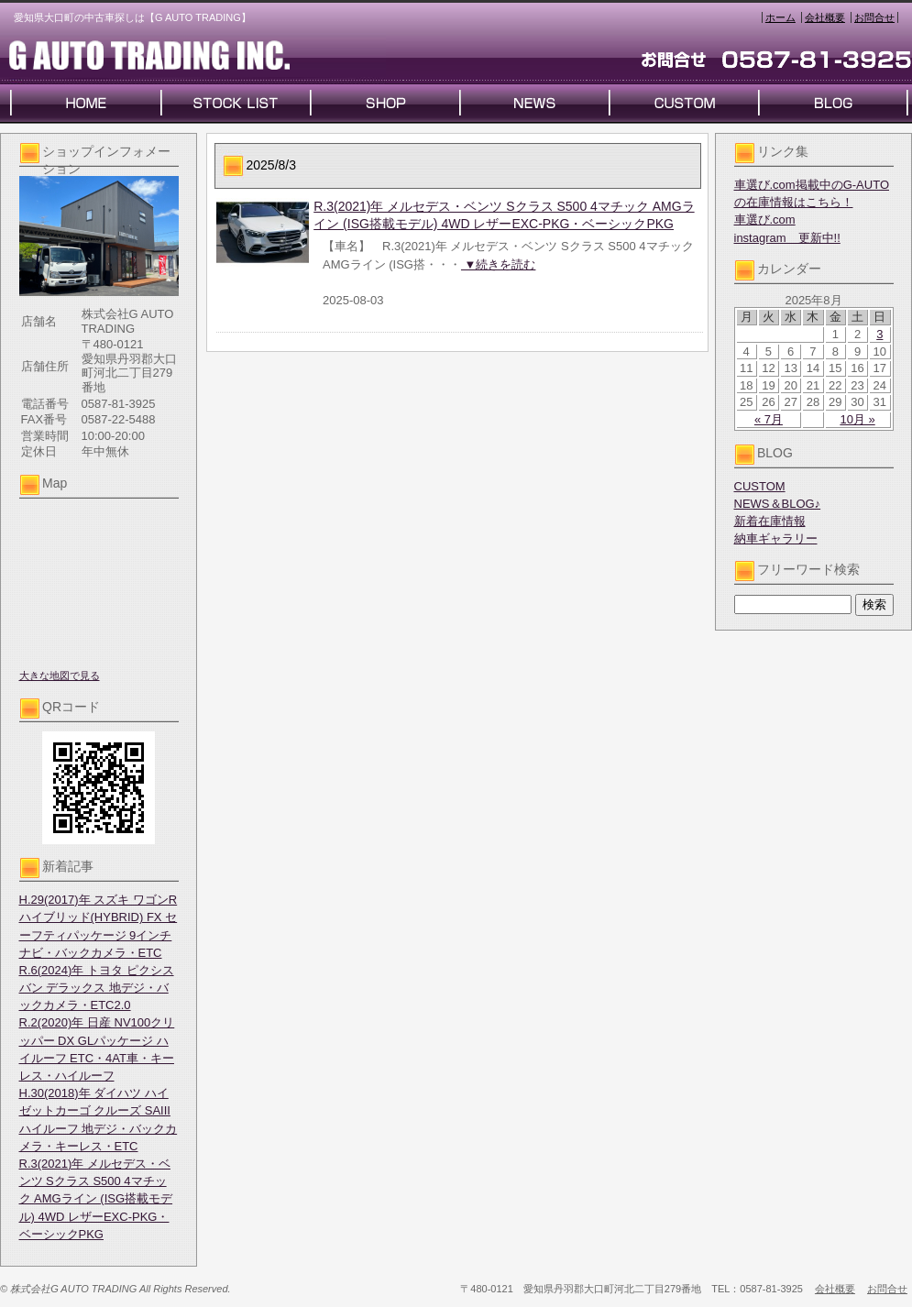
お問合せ (874, 17)
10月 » (857, 419)
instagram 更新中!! (787, 238)
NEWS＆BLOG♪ (777, 504)
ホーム (780, 17)
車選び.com (765, 219)
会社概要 (825, 17)
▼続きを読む (498, 264)
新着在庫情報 (770, 521)
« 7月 (768, 419)
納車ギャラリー (776, 538)
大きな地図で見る (59, 675)
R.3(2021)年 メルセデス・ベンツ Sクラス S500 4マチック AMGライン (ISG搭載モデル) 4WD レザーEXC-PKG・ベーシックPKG (96, 1199)
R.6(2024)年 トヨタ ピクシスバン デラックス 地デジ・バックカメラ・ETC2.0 (96, 987)
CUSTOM (760, 486)
